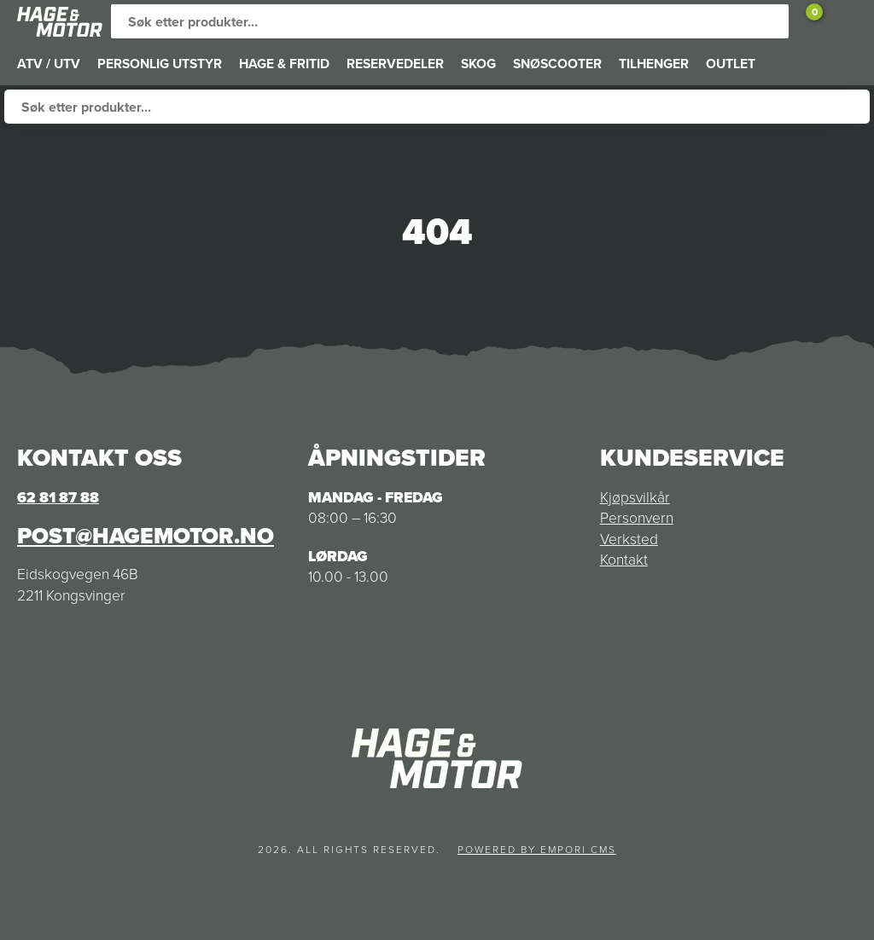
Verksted (629, 539)
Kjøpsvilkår (635, 497)
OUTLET (730, 63)
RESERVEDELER (395, 63)
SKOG (478, 63)
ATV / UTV (48, 63)
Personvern (636, 518)
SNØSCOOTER (557, 63)
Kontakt (624, 559)
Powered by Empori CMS (536, 849)
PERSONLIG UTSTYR (159, 63)
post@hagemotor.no (145, 535)
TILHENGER (654, 63)
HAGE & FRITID (284, 63)
